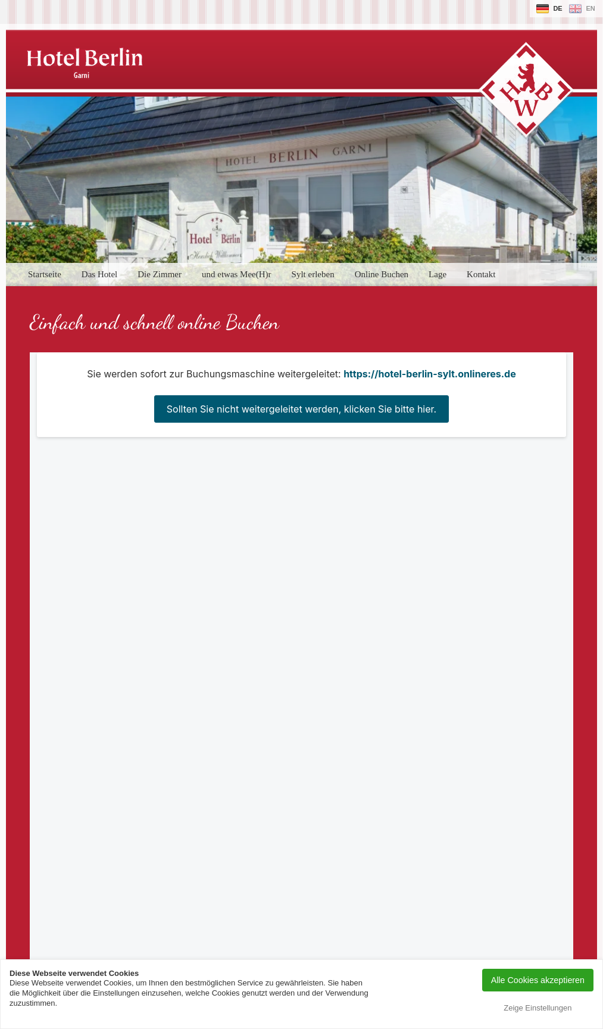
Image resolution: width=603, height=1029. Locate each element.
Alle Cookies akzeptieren (538, 980)
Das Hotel (99, 274)
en (590, 8)
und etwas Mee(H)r (236, 274)
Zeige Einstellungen (537, 1007)
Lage (437, 274)
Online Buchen (381, 274)
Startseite (44, 274)
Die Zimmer (160, 274)
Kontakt (481, 274)
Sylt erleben (313, 274)
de (557, 8)
